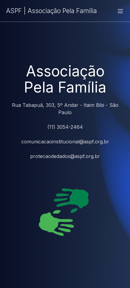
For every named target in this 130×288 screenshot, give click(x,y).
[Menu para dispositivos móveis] (120, 11)
